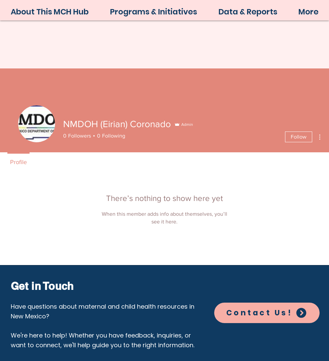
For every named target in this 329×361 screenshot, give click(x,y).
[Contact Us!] (267, 313)
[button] (153, 12)
